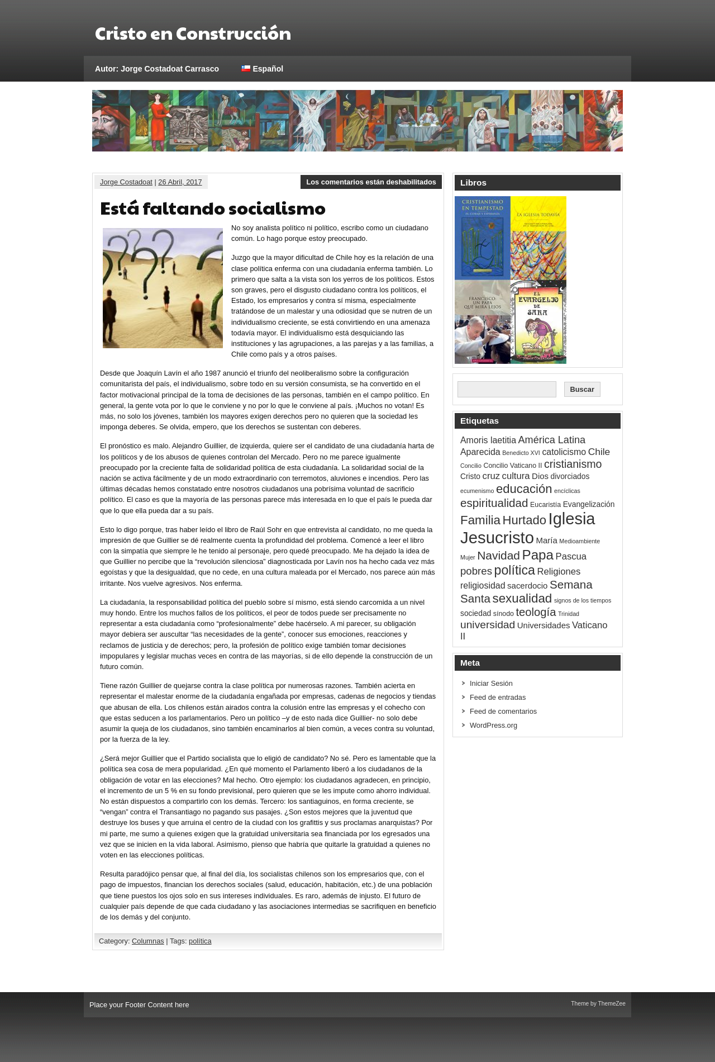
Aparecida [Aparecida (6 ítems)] (480, 452)
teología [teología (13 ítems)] (536, 612)
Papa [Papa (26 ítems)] (538, 554)
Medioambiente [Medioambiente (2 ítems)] (579, 541)
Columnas (148, 941)
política (200, 941)
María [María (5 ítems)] (546, 540)
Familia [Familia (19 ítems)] (480, 520)
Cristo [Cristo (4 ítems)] (470, 476)
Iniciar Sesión (491, 683)
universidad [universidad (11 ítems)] (487, 624)
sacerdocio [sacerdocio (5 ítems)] (527, 585)
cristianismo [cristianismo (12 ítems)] (573, 464)
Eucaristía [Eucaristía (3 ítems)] (545, 505)
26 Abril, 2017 (180, 182)
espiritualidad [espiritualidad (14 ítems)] (494, 502)
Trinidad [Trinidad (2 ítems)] (568, 613)
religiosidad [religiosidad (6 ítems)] (483, 585)
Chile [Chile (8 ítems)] (599, 451)
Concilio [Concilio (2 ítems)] (471, 465)
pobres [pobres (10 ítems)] (476, 571)
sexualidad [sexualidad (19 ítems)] (522, 598)
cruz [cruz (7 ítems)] (491, 476)
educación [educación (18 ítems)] (524, 489)
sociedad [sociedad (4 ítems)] (475, 613)
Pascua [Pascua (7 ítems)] (571, 556)
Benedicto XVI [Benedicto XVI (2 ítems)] (521, 452)
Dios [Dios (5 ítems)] (540, 476)
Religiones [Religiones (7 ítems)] (559, 571)
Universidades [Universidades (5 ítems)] (543, 625)
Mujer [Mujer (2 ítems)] (467, 557)
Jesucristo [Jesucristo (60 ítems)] (497, 537)
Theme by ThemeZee (598, 1004)
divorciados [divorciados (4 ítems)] (570, 476)
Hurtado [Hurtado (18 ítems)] (524, 520)
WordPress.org (493, 725)
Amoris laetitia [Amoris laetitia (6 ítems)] (488, 440)
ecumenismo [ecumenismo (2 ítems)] (477, 490)
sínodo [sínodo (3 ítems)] (503, 614)
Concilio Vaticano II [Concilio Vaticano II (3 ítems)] (512, 466)
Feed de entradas (498, 697)
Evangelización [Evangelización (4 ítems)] (589, 504)
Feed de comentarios (503, 711)
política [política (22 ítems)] (514, 570)
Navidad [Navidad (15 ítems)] (498, 555)
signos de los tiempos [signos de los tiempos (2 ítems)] (582, 600)
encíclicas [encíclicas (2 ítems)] (567, 490)
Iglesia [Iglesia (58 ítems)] (572, 519)
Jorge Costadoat (126, 182)
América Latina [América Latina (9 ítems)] (551, 439)
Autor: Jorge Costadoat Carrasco (157, 68)
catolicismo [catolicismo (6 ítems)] (564, 452)
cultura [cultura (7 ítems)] (516, 476)
